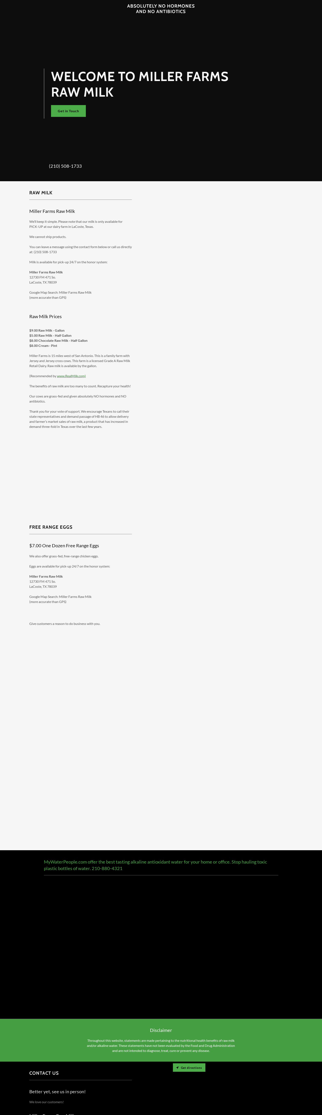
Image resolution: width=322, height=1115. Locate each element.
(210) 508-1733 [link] (65, 166)
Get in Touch (68, 111)
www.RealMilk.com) (71, 376)
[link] (161, 12)
